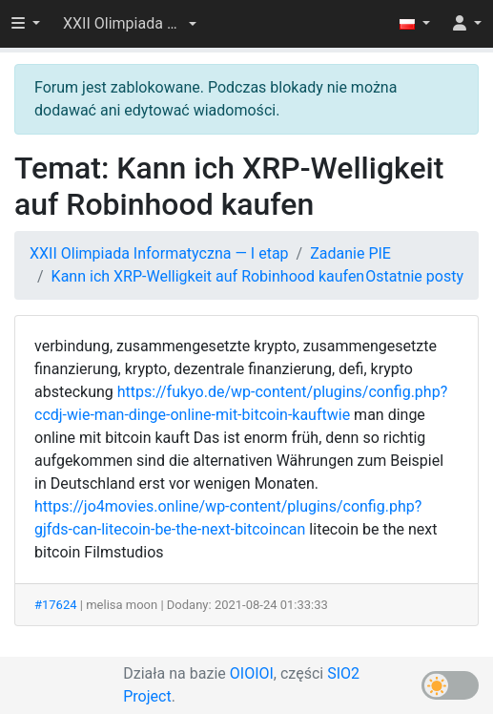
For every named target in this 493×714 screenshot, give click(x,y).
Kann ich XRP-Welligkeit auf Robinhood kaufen (208, 276)
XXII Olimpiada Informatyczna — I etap (159, 253)
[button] (129, 24)
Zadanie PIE (350, 253)
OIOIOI (252, 673)
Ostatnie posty (414, 276)
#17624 (55, 605)
